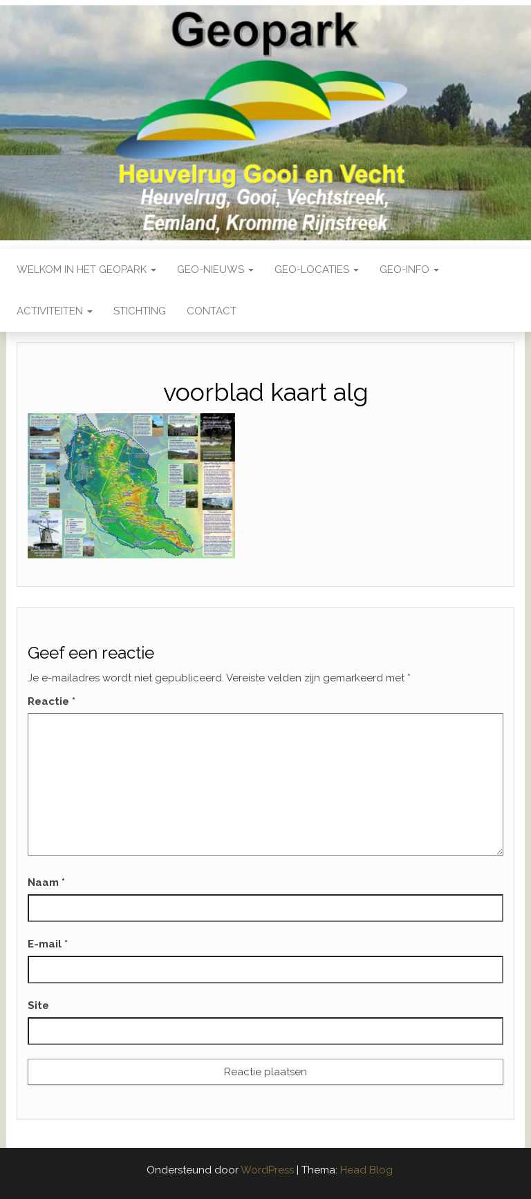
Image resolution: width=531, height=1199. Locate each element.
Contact (211, 311)
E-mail (48, 944)
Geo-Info (409, 269)
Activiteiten (55, 311)
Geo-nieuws (215, 269)
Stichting (139, 311)
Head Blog (366, 1170)
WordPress (267, 1170)
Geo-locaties (316, 269)
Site (38, 1005)
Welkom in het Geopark (86, 269)
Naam (46, 882)
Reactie (51, 701)
